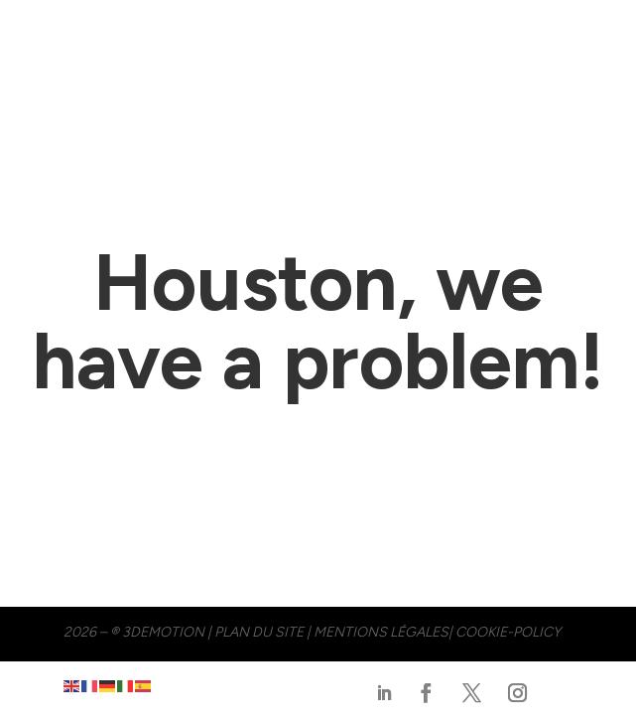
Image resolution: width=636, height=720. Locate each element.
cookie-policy (508, 632)
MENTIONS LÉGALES (381, 632)
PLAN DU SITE (259, 632)
